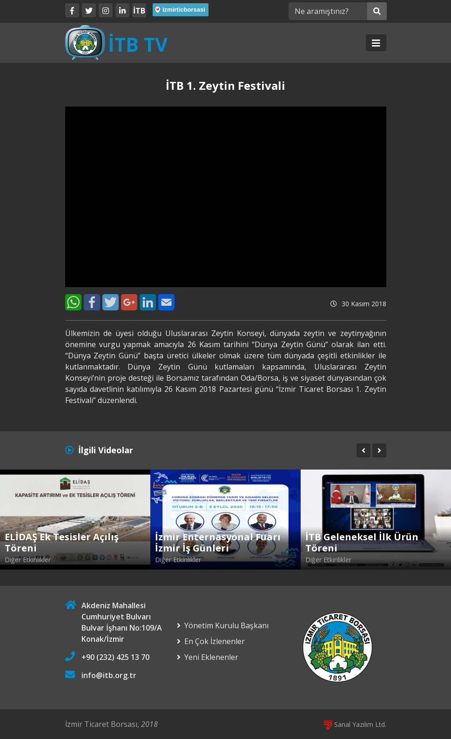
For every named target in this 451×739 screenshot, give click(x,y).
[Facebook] (72, 10)
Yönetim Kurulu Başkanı (226, 625)
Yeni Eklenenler (211, 657)
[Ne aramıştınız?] (328, 11)
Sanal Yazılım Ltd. (355, 724)
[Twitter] (89, 10)
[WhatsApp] (73, 302)
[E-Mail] (166, 302)
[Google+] (129, 302)
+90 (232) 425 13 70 (115, 657)
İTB (139, 11)
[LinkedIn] (122, 10)
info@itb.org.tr (108, 675)
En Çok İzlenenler (214, 641)
